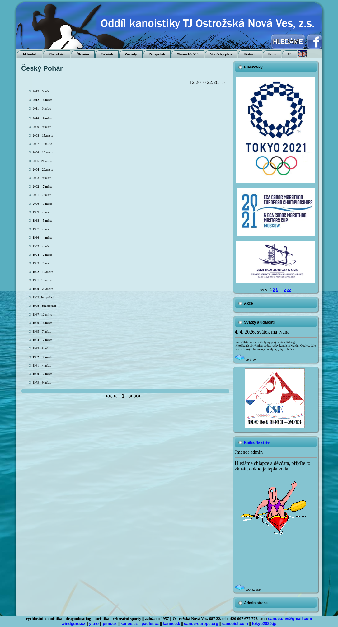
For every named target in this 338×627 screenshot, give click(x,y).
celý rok (245, 359)
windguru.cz (74, 623)
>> (289, 290)
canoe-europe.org (201, 623)
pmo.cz (110, 623)
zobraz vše (248, 589)
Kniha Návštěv (257, 442)
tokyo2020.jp (264, 623)
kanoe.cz (129, 623)
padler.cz (151, 623)
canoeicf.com (235, 623)
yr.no (94, 623)
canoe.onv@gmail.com (290, 618)
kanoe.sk (172, 623)
